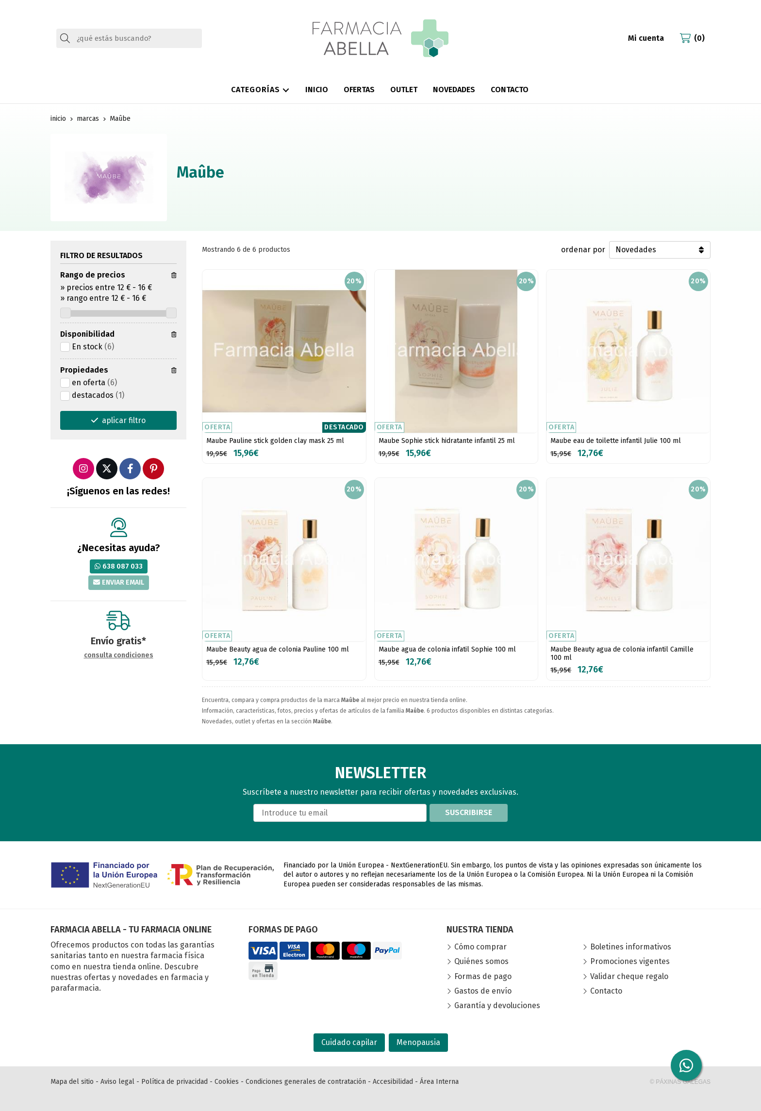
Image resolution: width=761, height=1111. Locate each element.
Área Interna (439, 1082)
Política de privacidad (174, 1082)
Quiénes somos (481, 961)
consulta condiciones (118, 655)
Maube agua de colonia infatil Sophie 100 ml (447, 649)
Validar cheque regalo (629, 976)
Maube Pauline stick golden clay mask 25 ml (275, 441)
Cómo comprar (480, 946)
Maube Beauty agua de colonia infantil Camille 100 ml (622, 653)
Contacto (606, 991)
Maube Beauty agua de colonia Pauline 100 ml (277, 649)
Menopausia (418, 1042)
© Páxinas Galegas (680, 1081)
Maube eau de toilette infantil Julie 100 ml (615, 441)
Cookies (227, 1082)
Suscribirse (468, 812)
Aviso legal (117, 1082)
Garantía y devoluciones (497, 1005)
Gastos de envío (483, 991)
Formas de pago (483, 976)
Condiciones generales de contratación (306, 1082)
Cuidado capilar (349, 1042)
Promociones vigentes (630, 961)
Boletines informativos (630, 946)
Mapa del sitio (72, 1082)
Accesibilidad (393, 1082)
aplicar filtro (124, 420)
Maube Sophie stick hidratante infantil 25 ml (447, 441)
